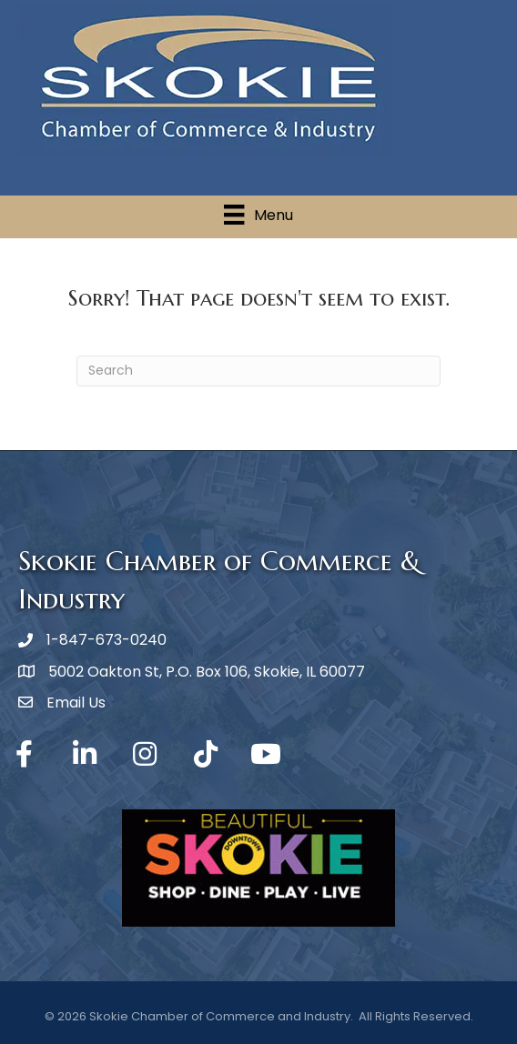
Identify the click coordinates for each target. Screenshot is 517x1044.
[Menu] (258, 215)
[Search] (258, 371)
